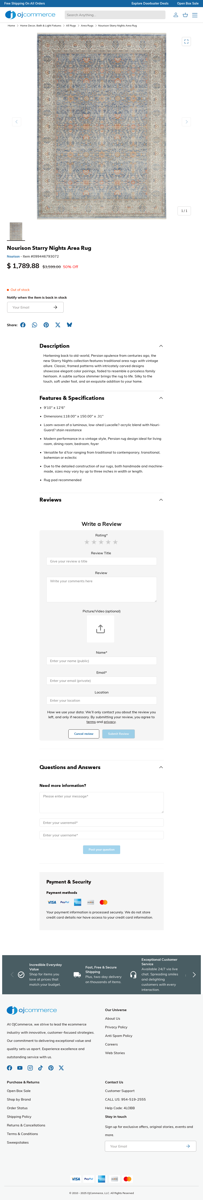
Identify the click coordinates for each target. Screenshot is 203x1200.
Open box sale (188, 3)
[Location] (101, 700)
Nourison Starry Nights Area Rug (117, 25)
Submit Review (118, 734)
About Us (112, 1018)
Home (11, 25)
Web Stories (115, 1053)
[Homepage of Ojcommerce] (30, 14)
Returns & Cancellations (26, 1125)
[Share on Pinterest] (46, 325)
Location (102, 692)
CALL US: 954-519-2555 (125, 1099)
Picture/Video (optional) (102, 611)
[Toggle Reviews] (101, 500)
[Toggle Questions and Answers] (101, 767)
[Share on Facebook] (23, 325)
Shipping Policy (19, 1116)
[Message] (101, 802)
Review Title (101, 553)
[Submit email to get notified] (55, 307)
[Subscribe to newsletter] (188, 1146)
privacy (110, 722)
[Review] (101, 589)
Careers (111, 1044)
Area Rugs (87, 25)
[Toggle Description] (101, 346)
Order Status (17, 1108)
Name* (101, 652)
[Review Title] (101, 561)
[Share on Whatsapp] (34, 325)
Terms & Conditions (22, 1134)
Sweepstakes (18, 1142)
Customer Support (120, 1091)
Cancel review (83, 734)
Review (101, 573)
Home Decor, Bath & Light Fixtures (40, 25)
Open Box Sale (19, 1091)
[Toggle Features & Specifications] (101, 398)
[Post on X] (58, 325)
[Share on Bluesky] (69, 325)
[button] (86, 541)
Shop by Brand (19, 1099)
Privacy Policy (116, 1027)
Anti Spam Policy (118, 1035)
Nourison (13, 256)
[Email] (101, 680)
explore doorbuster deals (150, 3)
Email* (101, 672)
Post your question (102, 850)
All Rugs (71, 25)
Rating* (101, 535)
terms (91, 722)
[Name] (101, 661)
